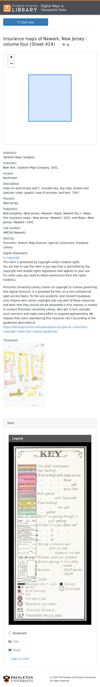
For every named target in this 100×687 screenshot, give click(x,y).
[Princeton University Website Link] (18, 679)
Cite (15, 641)
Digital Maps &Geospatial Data (53, 8)
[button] (11, 57)
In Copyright (11, 257)
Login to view (20, 658)
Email (17, 650)
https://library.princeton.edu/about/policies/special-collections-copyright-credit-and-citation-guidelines (45, 329)
